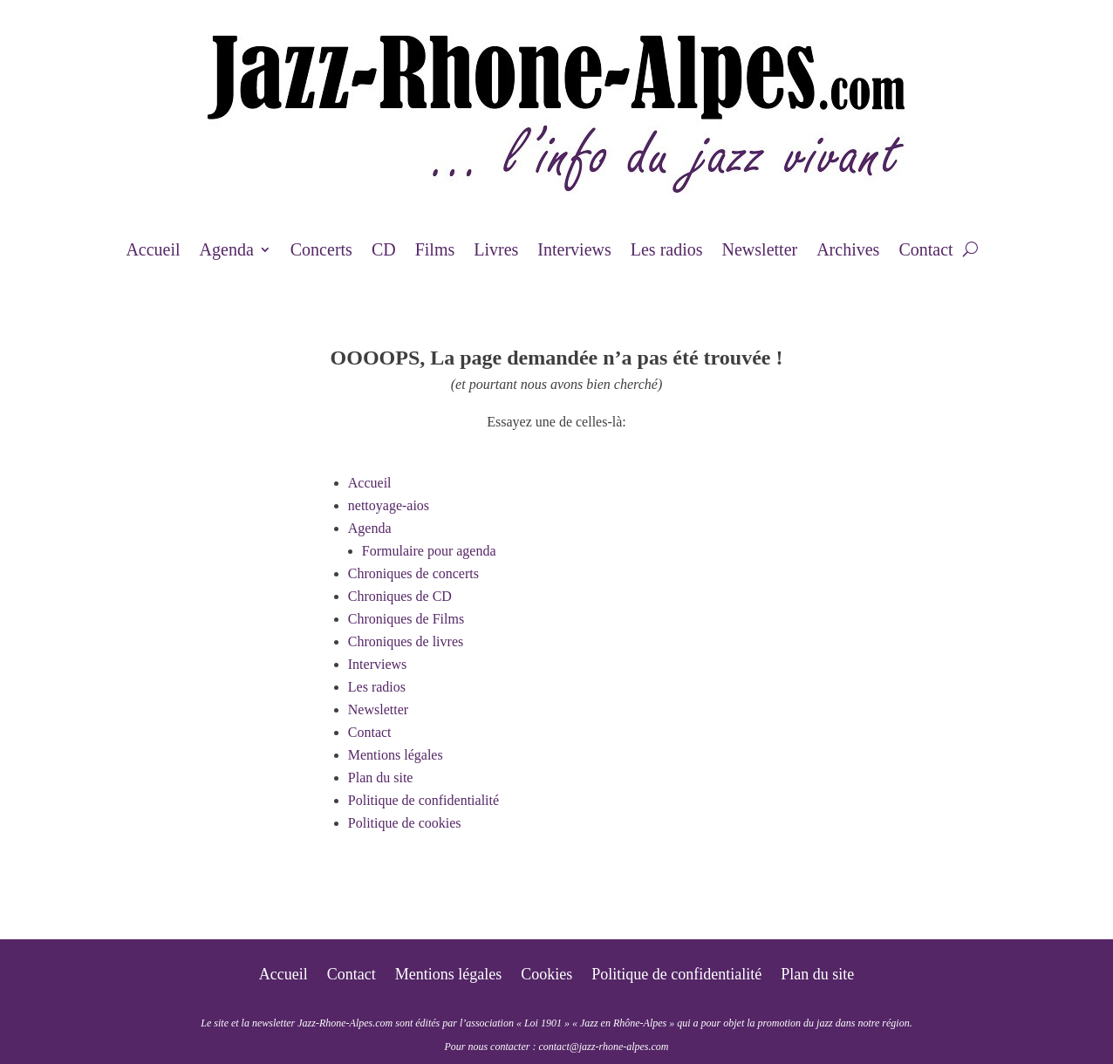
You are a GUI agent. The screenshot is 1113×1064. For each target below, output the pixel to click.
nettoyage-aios (388, 505)
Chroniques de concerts (413, 573)
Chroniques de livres (405, 641)
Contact (925, 251)
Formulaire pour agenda (429, 550)
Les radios (667, 251)
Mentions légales (395, 754)
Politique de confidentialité (423, 800)
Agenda (227, 251)
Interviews (574, 251)
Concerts (321, 251)
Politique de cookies (404, 822)
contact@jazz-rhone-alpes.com (603, 1046)
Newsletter (760, 251)
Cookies (546, 975)
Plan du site (380, 777)
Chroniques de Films (406, 618)
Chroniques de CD (400, 596)
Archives (847, 251)
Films (435, 251)
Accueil (153, 251)
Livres (496, 251)
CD (384, 251)
